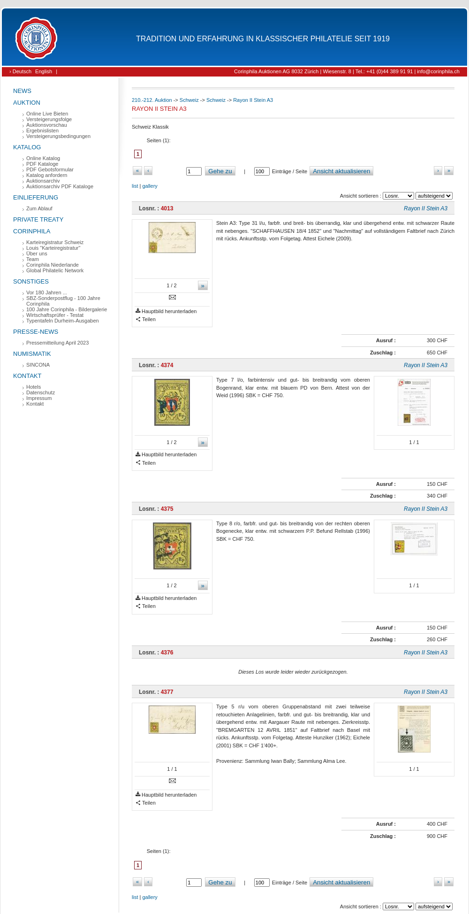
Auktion (26, 102)
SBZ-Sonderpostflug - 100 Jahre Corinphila (63, 301)
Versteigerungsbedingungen (58, 136)
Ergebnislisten (42, 130)
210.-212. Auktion (152, 100)
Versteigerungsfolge (49, 119)
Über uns (36, 253)
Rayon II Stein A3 (253, 100)
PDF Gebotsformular (50, 169)
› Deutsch (20, 71)
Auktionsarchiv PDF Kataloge (59, 186)
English (43, 71)
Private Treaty (38, 219)
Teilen (146, 319)
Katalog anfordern (46, 175)
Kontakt (27, 375)
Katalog (27, 147)
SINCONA (38, 365)
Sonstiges (31, 281)
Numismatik (32, 353)
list (135, 186)
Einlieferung (35, 197)
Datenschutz (40, 392)
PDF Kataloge (42, 164)
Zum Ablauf (39, 208)
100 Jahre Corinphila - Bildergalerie (66, 309)
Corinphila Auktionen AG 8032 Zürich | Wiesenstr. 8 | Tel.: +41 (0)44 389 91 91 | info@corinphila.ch (347, 71)
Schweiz (189, 100)
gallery (149, 186)
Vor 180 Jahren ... (46, 292)
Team (32, 259)
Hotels (33, 387)
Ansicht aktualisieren (341, 171)
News (22, 90)
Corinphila (31, 231)
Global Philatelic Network (54, 270)
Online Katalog (43, 158)
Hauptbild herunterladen (166, 311)
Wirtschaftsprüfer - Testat (54, 315)
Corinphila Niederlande (52, 265)
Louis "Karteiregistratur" (53, 248)
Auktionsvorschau (46, 125)
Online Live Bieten (47, 113)
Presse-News (35, 331)
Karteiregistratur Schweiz (54, 242)
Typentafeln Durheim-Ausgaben (62, 320)
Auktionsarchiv (43, 181)
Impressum (39, 398)
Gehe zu (220, 171)
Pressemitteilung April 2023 (57, 343)
